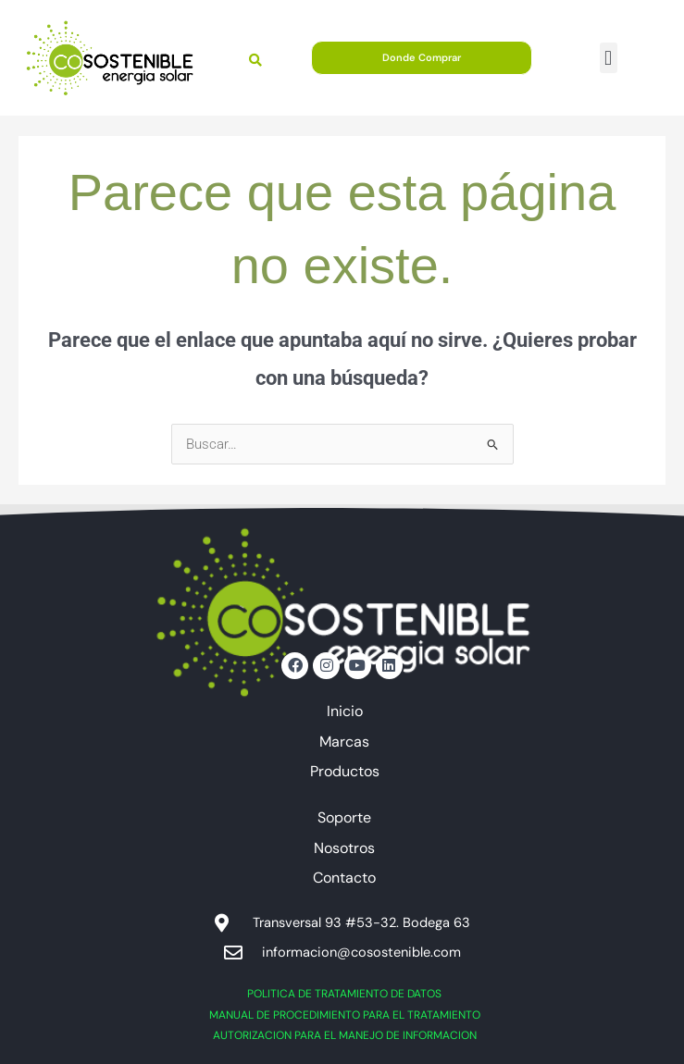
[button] (608, 58)
